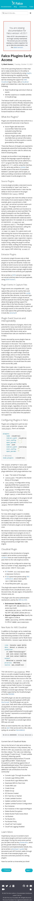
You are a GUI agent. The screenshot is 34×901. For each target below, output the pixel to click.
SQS (7, 577)
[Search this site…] (14, 13)
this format (5, 702)
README (11, 694)
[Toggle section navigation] (30, 13)
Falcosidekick (20, 730)
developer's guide (18, 849)
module (22, 167)
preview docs (23, 842)
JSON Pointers (10, 279)
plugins (28, 73)
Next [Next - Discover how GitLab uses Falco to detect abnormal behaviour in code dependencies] (28, 870)
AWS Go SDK (22, 600)
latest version (18, 47)
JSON (14, 275)
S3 (7, 572)
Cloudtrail (25, 82)
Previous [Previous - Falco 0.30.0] (6, 870)
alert (8, 728)
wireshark (13, 313)
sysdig (28, 293)
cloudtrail (4, 558)
